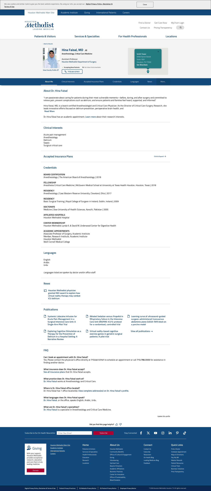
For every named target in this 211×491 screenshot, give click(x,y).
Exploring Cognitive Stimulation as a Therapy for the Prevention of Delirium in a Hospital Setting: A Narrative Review (64, 335)
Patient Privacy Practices (67, 488)
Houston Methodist (116, 449)
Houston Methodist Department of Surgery (79, 61)
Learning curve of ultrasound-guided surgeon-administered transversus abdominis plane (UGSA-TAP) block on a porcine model (148, 320)
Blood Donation (115, 480)
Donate (35, 470)
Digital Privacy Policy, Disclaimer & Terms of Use (40, 488)
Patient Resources (177, 463)
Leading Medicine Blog (151, 460)
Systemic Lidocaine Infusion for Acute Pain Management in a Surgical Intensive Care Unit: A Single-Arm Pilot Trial (62, 320)
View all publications (142, 331)
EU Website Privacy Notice (87, 488)
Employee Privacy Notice (128, 488)
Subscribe (103, 433)
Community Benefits (117, 451)
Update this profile (163, 416)
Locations (85, 463)
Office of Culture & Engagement (120, 454)
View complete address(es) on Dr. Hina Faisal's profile (103, 390)
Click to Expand (160, 156)
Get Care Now (160, 22)
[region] (105, 5)
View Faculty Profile (51, 70)
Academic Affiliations (117, 468)
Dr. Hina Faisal (50, 381)
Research (85, 460)
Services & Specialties (90, 451)
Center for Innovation (117, 474)
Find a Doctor (144, 22)
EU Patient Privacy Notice (108, 488)
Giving (87, 12)
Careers (126, 12)
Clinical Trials (175, 466)
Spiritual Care (114, 463)
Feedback (147, 463)
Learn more (90, 116)
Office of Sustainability (117, 477)
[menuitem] (40, 12)
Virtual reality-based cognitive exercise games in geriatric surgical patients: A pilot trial (106, 334)
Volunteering (114, 460)
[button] (148, 72)
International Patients (106, 12)
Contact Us (147, 449)
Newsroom (147, 454)
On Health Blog (149, 457)
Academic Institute (69, 12)
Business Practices (116, 471)
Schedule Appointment (178, 451)
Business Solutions (177, 468)
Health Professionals (89, 454)
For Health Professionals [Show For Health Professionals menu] (132, 36)
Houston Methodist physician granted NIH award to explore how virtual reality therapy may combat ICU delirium (62, 294)
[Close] (158, 51)
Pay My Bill (175, 457)
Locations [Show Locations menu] (171, 36)
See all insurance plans (54, 371)
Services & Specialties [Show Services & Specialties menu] (87, 36)
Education (85, 457)
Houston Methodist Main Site (41, 12)
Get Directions (142, 64)
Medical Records (176, 460)
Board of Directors (116, 466)
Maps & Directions (177, 454)
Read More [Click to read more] (49, 111)
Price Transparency (177, 471)
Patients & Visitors (88, 449)
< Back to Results (48, 44)
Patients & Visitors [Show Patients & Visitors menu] (45, 36)
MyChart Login (177, 22)
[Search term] (180, 27)
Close (145, 4)
